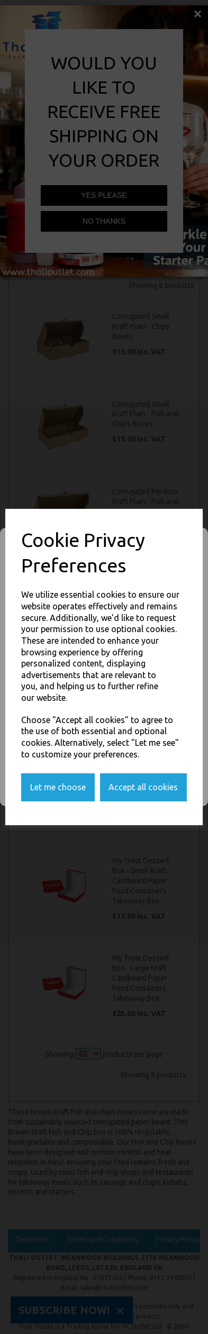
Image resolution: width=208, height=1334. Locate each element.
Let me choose (58, 787)
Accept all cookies (143, 787)
